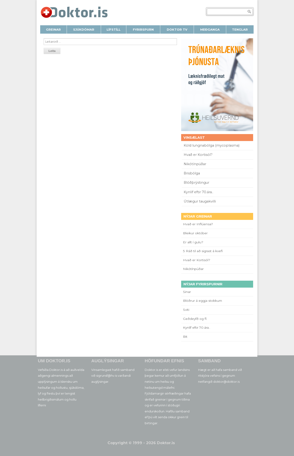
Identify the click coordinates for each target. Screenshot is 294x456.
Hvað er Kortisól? (198, 155)
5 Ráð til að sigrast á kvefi (203, 251)
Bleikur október (195, 233)
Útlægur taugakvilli (200, 201)
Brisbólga (192, 173)
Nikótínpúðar (195, 164)
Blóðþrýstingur (196, 182)
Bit (185, 336)
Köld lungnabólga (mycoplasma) (211, 145)
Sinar (187, 292)
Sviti (186, 309)
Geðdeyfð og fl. (195, 319)
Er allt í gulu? (194, 242)
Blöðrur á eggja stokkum (202, 300)
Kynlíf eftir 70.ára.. (198, 192)
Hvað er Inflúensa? (198, 224)
